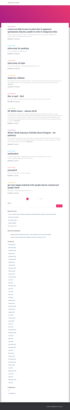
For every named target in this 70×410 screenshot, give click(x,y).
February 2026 (11, 244)
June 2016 (10, 335)
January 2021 (11, 303)
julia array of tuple (16, 63)
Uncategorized (11, 26)
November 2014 (12, 362)
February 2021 (11, 300)
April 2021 (10, 297)
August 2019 (11, 321)
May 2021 (10, 294)
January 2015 (11, 356)
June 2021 (10, 291)
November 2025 (12, 250)
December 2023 (12, 268)
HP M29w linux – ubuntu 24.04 (22, 111)
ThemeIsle (59, 406)
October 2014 (11, 365)
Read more (10, 84)
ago (16, 39)
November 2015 (12, 347)
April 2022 (10, 282)
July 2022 (10, 279)
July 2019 (10, 324)
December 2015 (12, 344)
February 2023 (11, 271)
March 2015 (11, 353)
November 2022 (12, 277)
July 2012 (10, 382)
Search (9, 203)
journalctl (12, 170)
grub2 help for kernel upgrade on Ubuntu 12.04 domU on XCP (31, 237)
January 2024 (11, 265)
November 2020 (12, 306)
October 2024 (11, 262)
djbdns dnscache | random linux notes (20, 234)
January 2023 (11, 274)
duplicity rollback (16, 78)
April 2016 (10, 341)
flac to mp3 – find (16, 96)
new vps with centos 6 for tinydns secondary (40, 234)
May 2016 (10, 338)
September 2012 (12, 379)
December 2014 (12, 359)
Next (41, 198)
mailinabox (13, 153)
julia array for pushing (18, 48)
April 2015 (10, 350)
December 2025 (12, 247)
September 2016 (12, 332)
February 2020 (11, 318)
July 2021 (10, 288)
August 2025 (11, 253)
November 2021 (12, 285)
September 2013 (12, 371)
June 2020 (10, 315)
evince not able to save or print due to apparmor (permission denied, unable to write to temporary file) (32, 214)
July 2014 (10, 368)
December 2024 (12, 256)
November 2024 (12, 259)
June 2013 (10, 373)
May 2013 (10, 376)
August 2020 (11, 312)
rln (9, 390)
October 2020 (11, 309)
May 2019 (10, 326)
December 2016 (12, 329)
